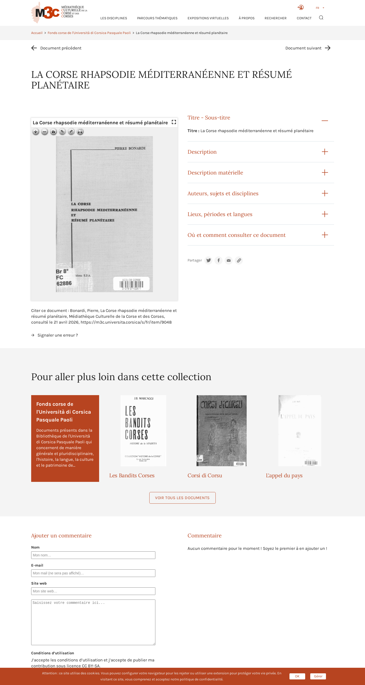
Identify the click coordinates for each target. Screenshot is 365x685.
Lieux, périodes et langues (220, 214)
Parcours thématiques (157, 18)
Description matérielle (215, 172)
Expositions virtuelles (208, 18)
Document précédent (60, 47)
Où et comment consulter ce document (237, 235)
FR (317, 8)
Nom (35, 547)
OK (297, 676)
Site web (39, 583)
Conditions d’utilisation (52, 653)
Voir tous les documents (182, 497)
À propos (246, 18)
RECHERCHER (276, 18)
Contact (304, 18)
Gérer (318, 676)
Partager (195, 260)
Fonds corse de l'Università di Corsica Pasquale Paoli (89, 33)
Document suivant (303, 47)
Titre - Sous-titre (209, 117)
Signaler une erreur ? (58, 335)
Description (202, 151)
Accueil (37, 33)
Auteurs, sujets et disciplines (223, 193)
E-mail (37, 565)
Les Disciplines (113, 18)
